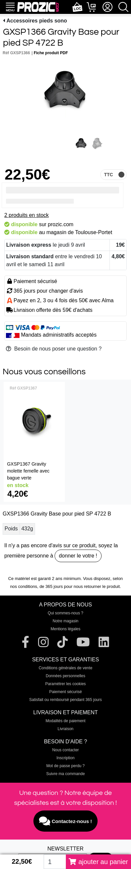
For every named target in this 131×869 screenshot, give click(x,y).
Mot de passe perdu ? (65, 766)
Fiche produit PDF (51, 53)
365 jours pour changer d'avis (48, 291)
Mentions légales (65, 629)
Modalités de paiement (66, 721)
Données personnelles (65, 676)
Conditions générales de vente (65, 668)
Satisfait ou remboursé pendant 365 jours (65, 699)
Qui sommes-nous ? (65, 613)
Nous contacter (65, 750)
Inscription (66, 758)
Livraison (65, 728)
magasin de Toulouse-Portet (79, 232)
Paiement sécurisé (65, 691)
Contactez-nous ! (65, 821)
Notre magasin (65, 621)
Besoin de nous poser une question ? (54, 349)
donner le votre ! (78, 556)
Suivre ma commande (65, 773)
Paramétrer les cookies (65, 684)
